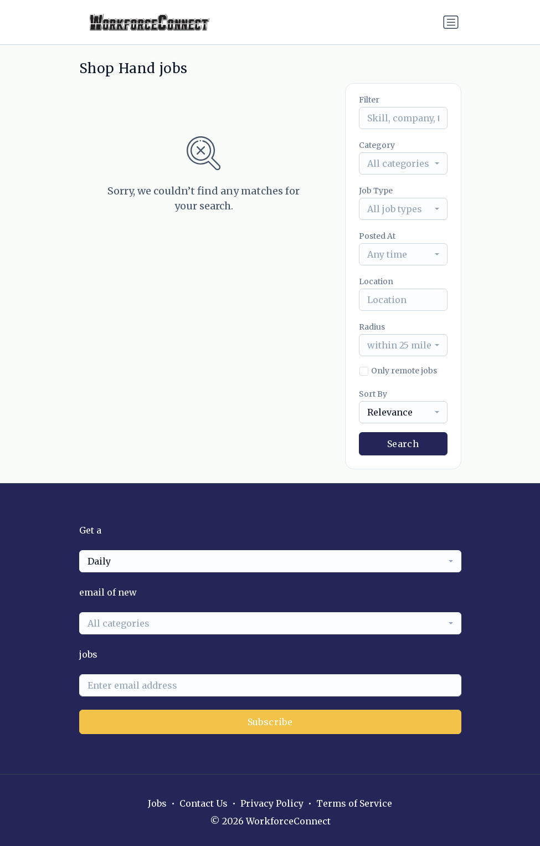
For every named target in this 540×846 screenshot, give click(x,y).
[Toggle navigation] (450, 22)
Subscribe (270, 721)
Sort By (373, 394)
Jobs (157, 803)
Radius (372, 327)
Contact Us (203, 803)
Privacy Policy (272, 803)
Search (403, 443)
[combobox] (403, 163)
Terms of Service (354, 803)
